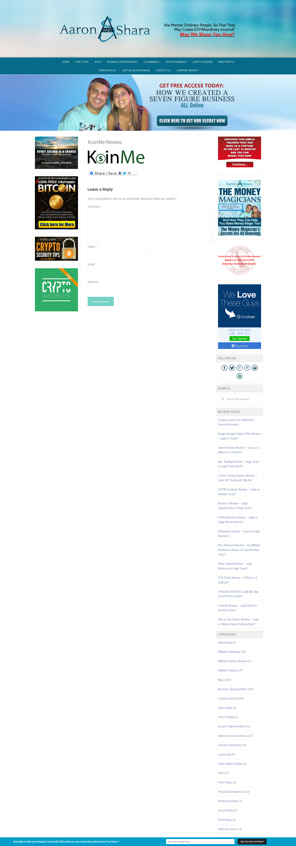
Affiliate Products (228, 654)
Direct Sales (225, 692)
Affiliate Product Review (232, 645)
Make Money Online (230, 747)
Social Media (225, 794)
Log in (185, 833)
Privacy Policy (165, 828)
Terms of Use (186, 828)
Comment (94, 190)
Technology (225, 804)
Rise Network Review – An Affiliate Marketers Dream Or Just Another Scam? (239, 534)
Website (93, 266)
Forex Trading (226, 701)
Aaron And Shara (148, 16)
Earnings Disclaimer (210, 828)
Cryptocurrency (227, 682)
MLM (221, 757)
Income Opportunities (231, 710)
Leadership (224, 738)
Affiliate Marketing (229, 636)
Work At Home (227, 813)
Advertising (225, 626)
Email (92, 248)
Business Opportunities (232, 673)
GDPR (149, 828)
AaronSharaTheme (136, 833)
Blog (221, 664)
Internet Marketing (229, 729)
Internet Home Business (232, 719)
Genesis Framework (158, 833)
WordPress (175, 833)
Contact (232, 828)
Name (92, 230)
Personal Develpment (231, 776)
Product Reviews (228, 785)
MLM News (225, 766)
